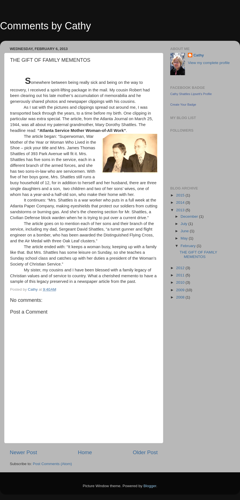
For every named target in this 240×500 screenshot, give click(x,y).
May (185, 238)
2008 (181, 297)
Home (85, 452)
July (184, 224)
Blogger (149, 486)
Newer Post (23, 452)
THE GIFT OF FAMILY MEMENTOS (198, 254)
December (190, 216)
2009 (181, 290)
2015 (181, 195)
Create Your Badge (183, 104)
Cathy (198, 55)
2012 (181, 268)
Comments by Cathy (45, 26)
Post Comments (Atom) (52, 464)
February (189, 246)
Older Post (145, 452)
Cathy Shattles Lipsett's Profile (191, 94)
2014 (181, 202)
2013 (181, 210)
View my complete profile (209, 63)
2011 (181, 275)
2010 (181, 282)
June (185, 231)
